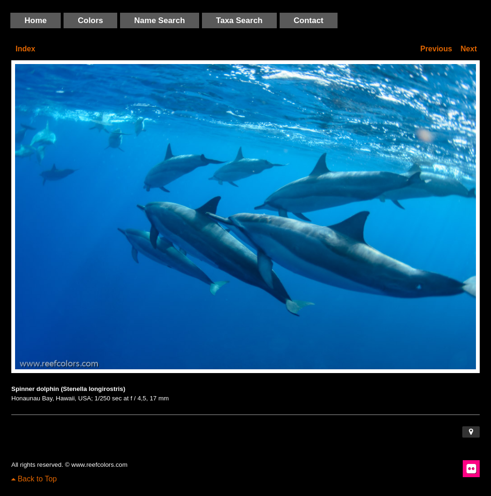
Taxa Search (239, 20)
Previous (436, 49)
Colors (90, 20)
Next (468, 49)
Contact (308, 20)
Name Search (159, 20)
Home (35, 20)
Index (25, 49)
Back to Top (34, 479)
